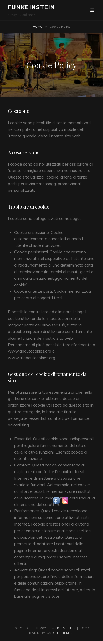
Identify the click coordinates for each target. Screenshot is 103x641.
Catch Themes (60, 633)
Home (37, 26)
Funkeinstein (31, 7)
